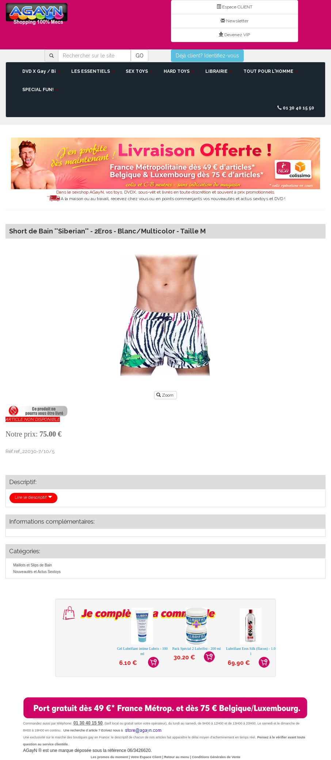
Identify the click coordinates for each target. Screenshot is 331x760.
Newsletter (234, 20)
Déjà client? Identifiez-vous (207, 56)
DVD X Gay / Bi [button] (41, 71)
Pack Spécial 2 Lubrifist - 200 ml (196, 649)
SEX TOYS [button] (139, 71)
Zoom (165, 395)
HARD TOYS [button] (179, 71)
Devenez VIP (234, 34)
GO (140, 56)
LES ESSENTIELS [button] (93, 71)
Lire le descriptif (33, 497)
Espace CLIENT (234, 7)
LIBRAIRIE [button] (218, 71)
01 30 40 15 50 (295, 108)
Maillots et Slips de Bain (32, 565)
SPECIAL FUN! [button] (40, 89)
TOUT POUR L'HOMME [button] (270, 71)
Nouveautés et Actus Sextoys (37, 572)
